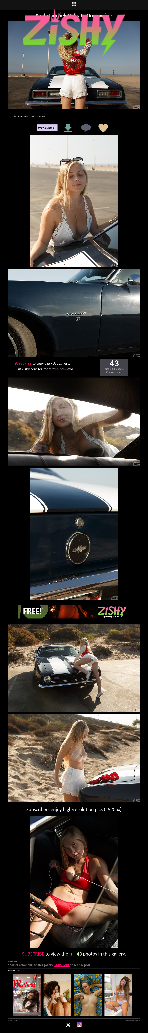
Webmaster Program (133, 1021)
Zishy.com (29, 369)
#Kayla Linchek (46, 127)
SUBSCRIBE (22, 363)
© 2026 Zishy (12, 1021)
